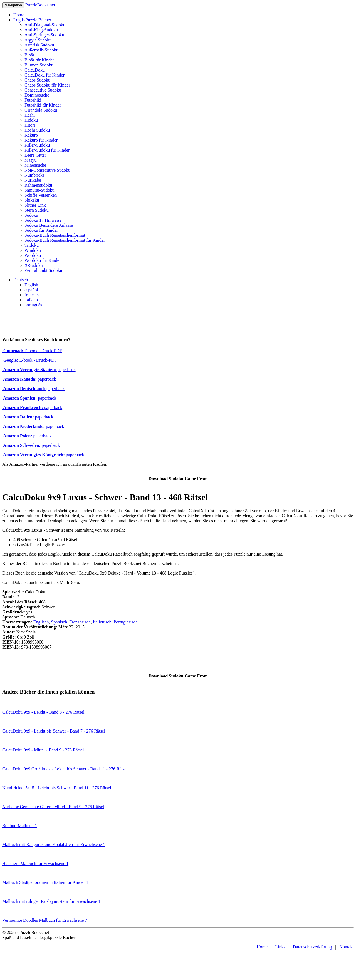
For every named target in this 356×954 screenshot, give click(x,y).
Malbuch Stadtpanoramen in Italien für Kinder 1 (45, 882)
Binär (29, 55)
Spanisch (59, 622)
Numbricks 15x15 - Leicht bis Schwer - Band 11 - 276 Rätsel (56, 787)
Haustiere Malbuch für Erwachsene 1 (35, 863)
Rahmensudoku (38, 185)
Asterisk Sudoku (39, 45)
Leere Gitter (35, 155)
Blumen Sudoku (38, 65)
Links (280, 947)
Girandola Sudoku (40, 110)
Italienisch (102, 622)
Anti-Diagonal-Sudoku (44, 25)
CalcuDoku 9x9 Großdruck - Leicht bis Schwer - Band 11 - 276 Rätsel (65, 768)
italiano (31, 299)
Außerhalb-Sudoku (41, 50)
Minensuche (35, 165)
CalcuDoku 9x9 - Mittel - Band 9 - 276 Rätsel (43, 750)
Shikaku (31, 200)
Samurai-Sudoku (39, 190)
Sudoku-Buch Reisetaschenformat (54, 235)
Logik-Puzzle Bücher (32, 20)
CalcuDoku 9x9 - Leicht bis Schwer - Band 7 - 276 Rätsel (53, 731)
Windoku (32, 250)
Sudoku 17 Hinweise (42, 220)
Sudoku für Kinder (41, 230)
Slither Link (35, 205)
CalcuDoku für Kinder (44, 75)
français (31, 294)
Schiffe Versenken (40, 195)
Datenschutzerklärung (312, 947)
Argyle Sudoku (37, 40)
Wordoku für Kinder (42, 260)
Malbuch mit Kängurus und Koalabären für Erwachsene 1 (53, 844)
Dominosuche (36, 95)
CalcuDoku (34, 70)
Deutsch (20, 279)
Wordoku (32, 255)
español (31, 289)
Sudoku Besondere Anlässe (48, 225)
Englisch (41, 622)
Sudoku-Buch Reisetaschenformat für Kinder (64, 240)
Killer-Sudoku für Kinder (47, 150)
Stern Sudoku (36, 210)
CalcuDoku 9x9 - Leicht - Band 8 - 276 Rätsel (43, 712)
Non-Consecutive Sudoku (47, 170)
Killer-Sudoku (37, 145)
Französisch (79, 622)
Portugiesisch (125, 622)
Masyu (30, 160)
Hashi (29, 115)
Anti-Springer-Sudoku (44, 35)
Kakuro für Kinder (41, 140)
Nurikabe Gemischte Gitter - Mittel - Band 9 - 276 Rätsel (53, 806)
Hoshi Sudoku (37, 130)
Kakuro (31, 135)
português (33, 304)
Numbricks (34, 175)
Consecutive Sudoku (42, 90)
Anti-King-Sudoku (41, 30)
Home (18, 15)
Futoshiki (32, 100)
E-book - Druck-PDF (32, 350)
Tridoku (31, 245)
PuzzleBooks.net (40, 5)
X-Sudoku (33, 265)
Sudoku (31, 215)
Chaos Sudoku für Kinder (47, 85)
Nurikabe (32, 180)
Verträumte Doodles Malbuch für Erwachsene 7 (44, 920)
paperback (39, 369)
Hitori (29, 125)
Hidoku (31, 120)
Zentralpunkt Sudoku (43, 270)
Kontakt (346, 947)
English (31, 284)
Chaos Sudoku (37, 80)
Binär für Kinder (39, 60)
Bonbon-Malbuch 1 (19, 825)
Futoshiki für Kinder (42, 105)
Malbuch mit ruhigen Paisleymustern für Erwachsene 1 (51, 901)
